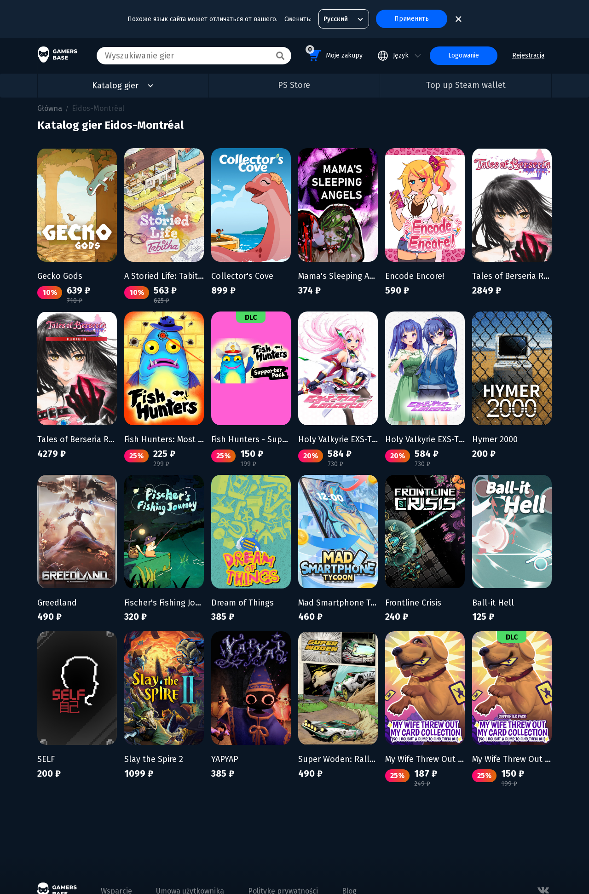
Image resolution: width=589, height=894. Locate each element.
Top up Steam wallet (466, 85)
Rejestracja (528, 55)
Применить (411, 19)
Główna (49, 108)
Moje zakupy (334, 54)
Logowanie (463, 55)
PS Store (294, 85)
